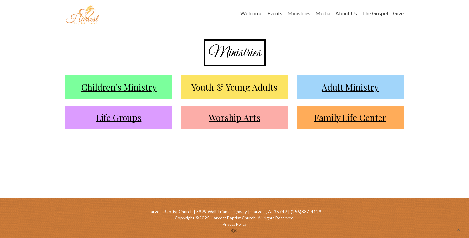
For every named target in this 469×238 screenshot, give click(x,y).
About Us (346, 13)
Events (274, 13)
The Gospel (375, 13)
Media (322, 13)
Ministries (298, 13)
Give (398, 13)
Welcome (251, 13)
